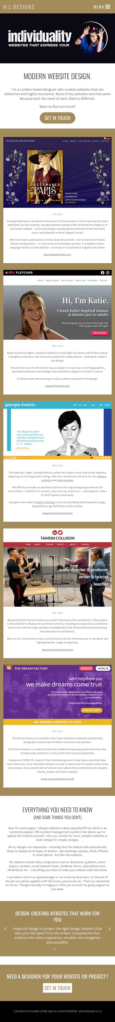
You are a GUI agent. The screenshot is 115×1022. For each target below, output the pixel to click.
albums (101, 476)
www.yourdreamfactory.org (57, 778)
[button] (99, 6)
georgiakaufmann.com (57, 254)
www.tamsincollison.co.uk (57, 649)
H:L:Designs (19, 6)
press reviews (65, 480)
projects (46, 480)
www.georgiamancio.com (57, 513)
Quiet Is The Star (45, 502)
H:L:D (99, 1011)
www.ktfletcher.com (57, 385)
